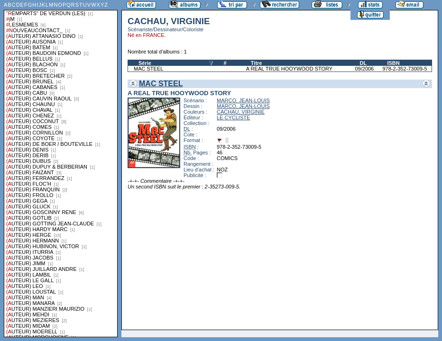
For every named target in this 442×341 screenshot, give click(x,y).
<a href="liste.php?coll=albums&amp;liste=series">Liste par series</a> (61, 168)
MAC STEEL (148, 69)
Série (144, 63)
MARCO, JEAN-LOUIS (243, 100)
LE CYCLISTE (233, 117)
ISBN (393, 63)
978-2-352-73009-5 (404, 69)
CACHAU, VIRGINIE (241, 112)
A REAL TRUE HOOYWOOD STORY (289, 69)
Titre (256, 63)
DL (363, 63)
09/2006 (364, 69)
